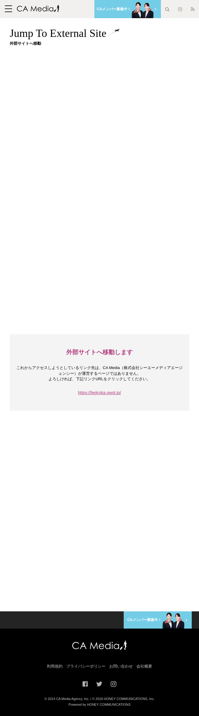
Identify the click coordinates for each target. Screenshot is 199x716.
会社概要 (144, 666)
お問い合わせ (121, 666)
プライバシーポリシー (86, 666)
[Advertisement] (104, 93)
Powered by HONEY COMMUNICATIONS (100, 704)
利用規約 (55, 666)
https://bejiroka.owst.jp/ (99, 392)
